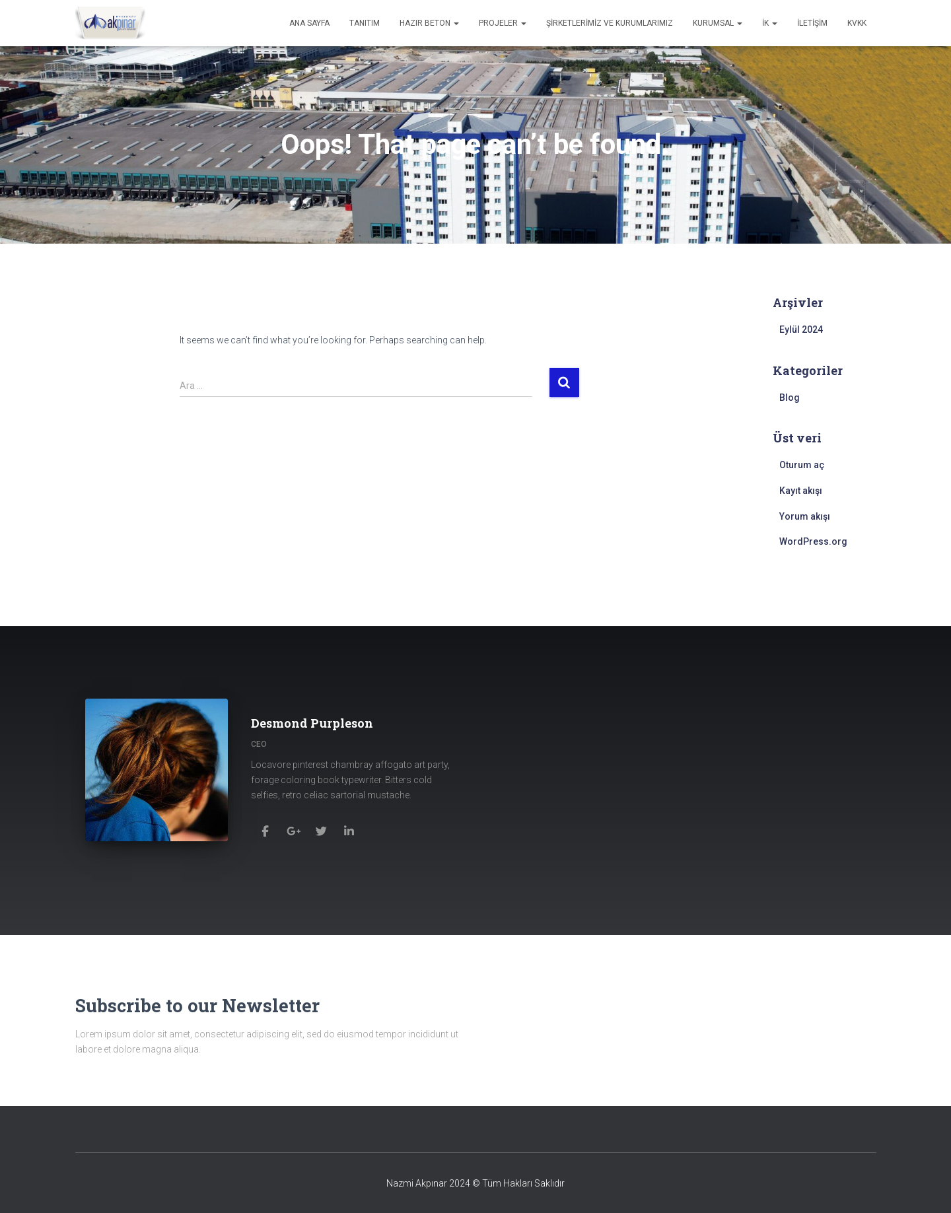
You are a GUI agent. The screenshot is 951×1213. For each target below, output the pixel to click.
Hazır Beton (429, 23)
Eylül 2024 (801, 329)
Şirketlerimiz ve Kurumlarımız (609, 23)
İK (769, 23)
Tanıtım (364, 23)
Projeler (502, 23)
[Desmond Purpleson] (266, 827)
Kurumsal (717, 23)
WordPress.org (813, 541)
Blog (789, 397)
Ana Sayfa (309, 23)
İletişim (812, 23)
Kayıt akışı (800, 490)
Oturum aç (801, 465)
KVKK (856, 23)
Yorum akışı (804, 516)
